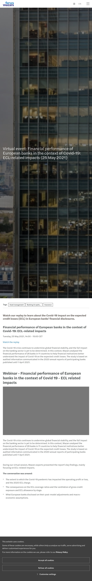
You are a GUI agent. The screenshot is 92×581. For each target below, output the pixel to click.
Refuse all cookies (46, 567)
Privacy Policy (62, 552)
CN (79, 3)
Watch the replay (11, 341)
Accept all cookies (46, 560)
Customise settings (46, 574)
